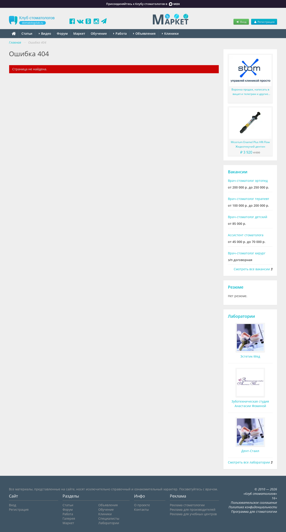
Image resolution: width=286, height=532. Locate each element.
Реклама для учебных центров (193, 514)
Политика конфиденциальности (253, 507)
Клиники (170, 33)
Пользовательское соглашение (254, 502)
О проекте (142, 505)
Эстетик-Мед (250, 356)
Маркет (79, 33)
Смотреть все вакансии (252, 269)
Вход (241, 22)
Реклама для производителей (192, 509)
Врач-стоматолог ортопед (248, 180)
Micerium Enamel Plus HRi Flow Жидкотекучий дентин (250, 144)
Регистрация (264, 22)
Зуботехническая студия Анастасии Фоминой (250, 403)
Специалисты (108, 518)
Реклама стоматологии (187, 505)
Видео (45, 33)
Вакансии (237, 171)
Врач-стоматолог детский (247, 217)
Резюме (235, 287)
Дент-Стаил (250, 451)
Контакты (141, 509)
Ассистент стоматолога (245, 235)
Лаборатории (241, 316)
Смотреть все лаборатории (249, 462)
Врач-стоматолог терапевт (248, 199)
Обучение (99, 33)
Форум (62, 33)
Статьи (26, 33)
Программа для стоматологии (254, 511)
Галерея (69, 518)
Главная (15, 42)
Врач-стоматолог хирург (246, 253)
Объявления (144, 33)
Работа (120, 33)
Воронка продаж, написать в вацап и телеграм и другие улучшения (250, 92)
